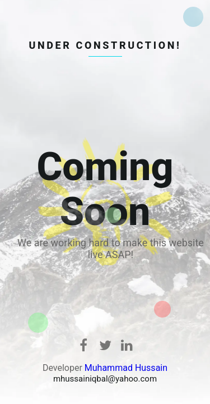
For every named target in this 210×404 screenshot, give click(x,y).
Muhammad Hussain (126, 367)
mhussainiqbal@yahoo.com (105, 379)
